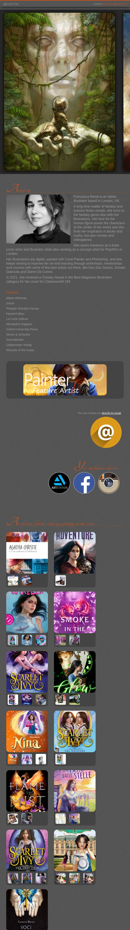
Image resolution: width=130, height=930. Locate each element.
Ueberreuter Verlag (19, 345)
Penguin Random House (22, 308)
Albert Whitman (16, 298)
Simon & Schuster (18, 334)
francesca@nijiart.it (115, 3)
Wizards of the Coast (20, 350)
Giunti (10, 303)
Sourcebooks (15, 339)
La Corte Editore (17, 319)
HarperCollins (15, 313)
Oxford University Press (22, 329)
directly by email (111, 413)
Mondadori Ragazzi (19, 324)
